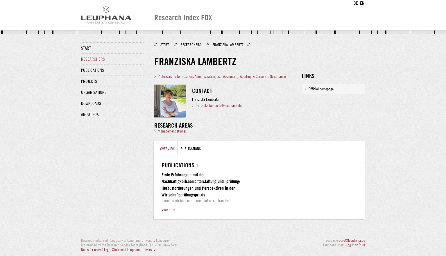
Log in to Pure (355, 245)
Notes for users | (92, 249)
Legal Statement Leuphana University (129, 249)
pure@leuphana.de (352, 240)
